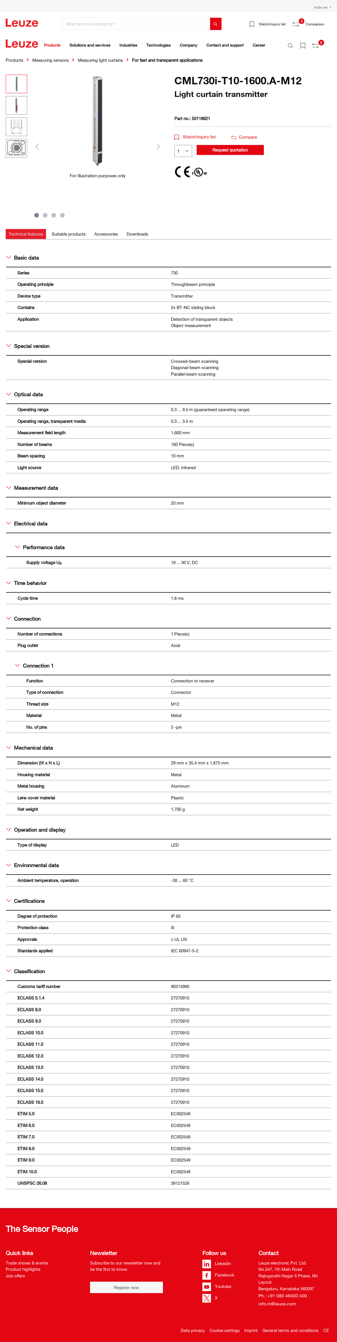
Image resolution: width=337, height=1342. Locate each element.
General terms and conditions (290, 1327)
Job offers (15, 1272)
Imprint (251, 1327)
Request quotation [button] (230, 146)
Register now (126, 1284)
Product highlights (23, 1266)
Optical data (24, 391)
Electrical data (26, 520)
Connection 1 (34, 662)
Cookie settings (225, 1327)
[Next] (158, 143)
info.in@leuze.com (277, 1300)
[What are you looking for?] (136, 24)
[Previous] (37, 143)
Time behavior (26, 580)
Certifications (25, 898)
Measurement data (32, 484)
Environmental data (32, 862)
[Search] (216, 24)
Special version (27, 343)
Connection (23, 615)
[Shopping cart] (327, 22)
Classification (25, 968)
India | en (321, 7)
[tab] (26, 231)
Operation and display (35, 826)
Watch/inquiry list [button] (195, 133)
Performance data (40, 544)
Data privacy (193, 1327)
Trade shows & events (27, 1259)
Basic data (22, 254)
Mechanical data (29, 744)
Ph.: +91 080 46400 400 (282, 1292)
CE (326, 1327)
